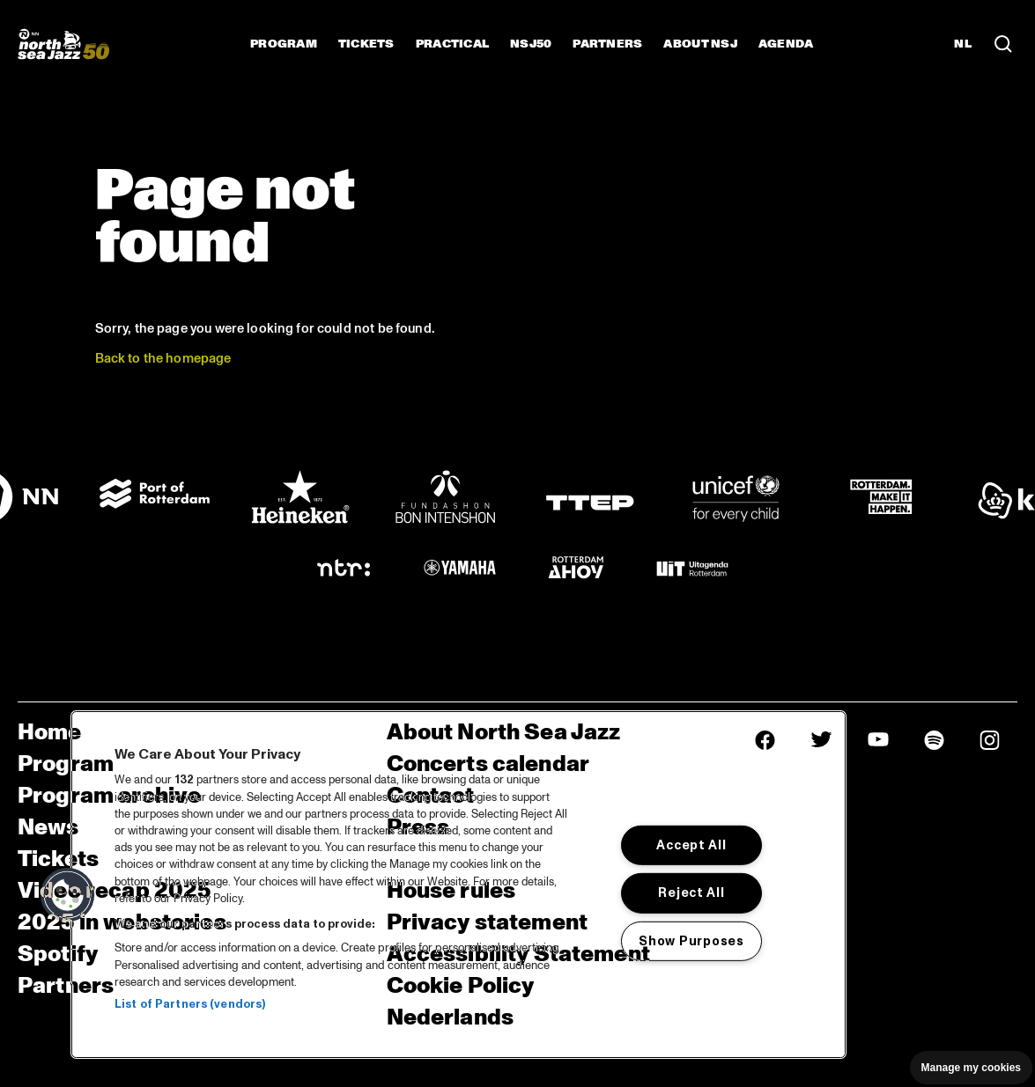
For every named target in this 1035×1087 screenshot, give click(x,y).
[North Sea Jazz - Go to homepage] (63, 44)
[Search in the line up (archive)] (1003, 44)
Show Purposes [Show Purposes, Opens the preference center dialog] (691, 941)
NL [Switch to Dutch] (963, 44)
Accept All (691, 845)
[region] (458, 884)
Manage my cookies (971, 1067)
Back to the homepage (163, 358)
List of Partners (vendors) (190, 1004)
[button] (68, 895)
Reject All (691, 892)
